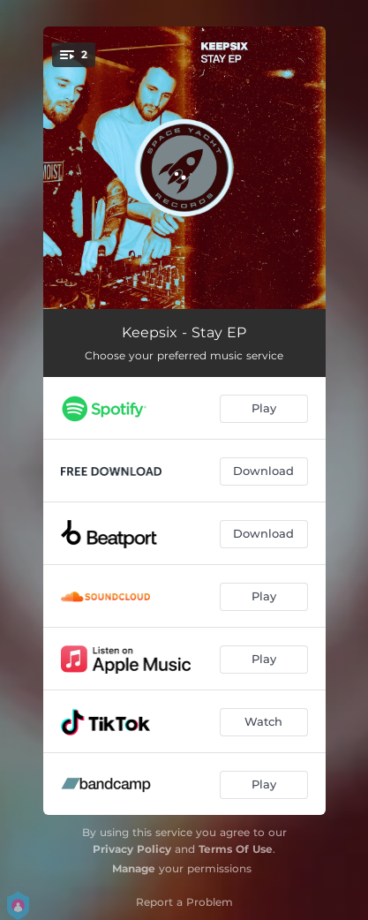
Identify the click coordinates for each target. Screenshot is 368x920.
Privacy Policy (132, 849)
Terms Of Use (236, 849)
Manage (133, 868)
